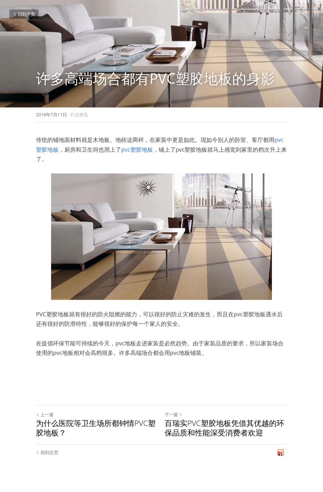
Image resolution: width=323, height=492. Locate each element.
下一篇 (173, 414)
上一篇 (45, 414)
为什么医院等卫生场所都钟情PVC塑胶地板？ (96, 427)
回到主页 (24, 14)
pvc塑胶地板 (137, 149)
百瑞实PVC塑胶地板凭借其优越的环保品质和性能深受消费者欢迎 (224, 427)
